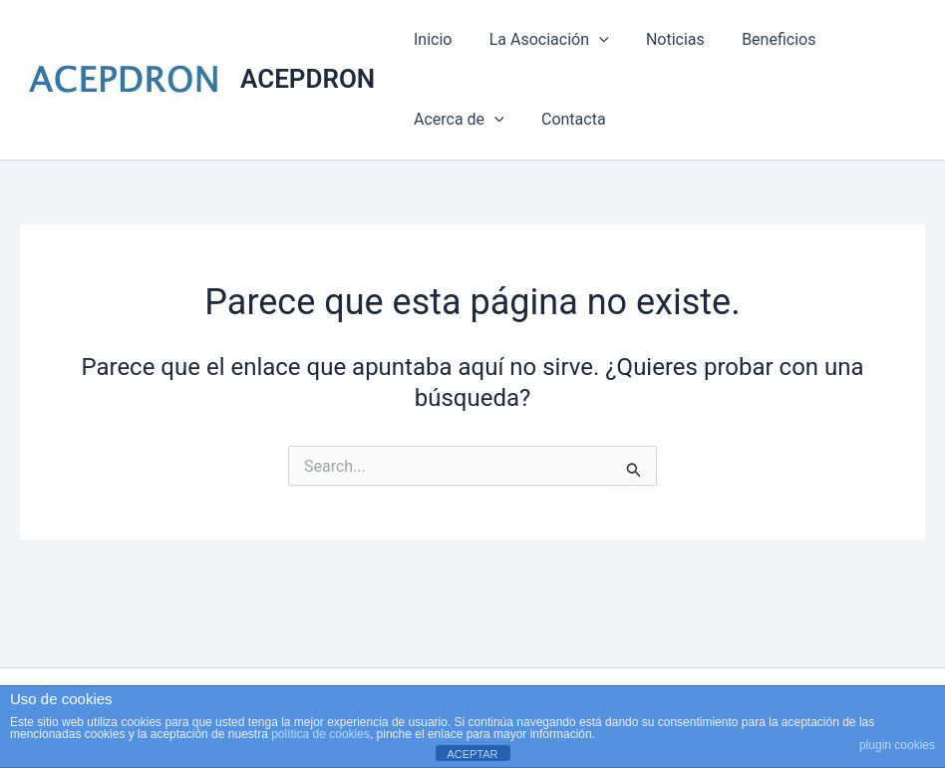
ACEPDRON (307, 79)
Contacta (565, 119)
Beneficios (760, 39)
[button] (591, 40)
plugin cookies (897, 745)
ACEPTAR (472, 754)
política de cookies (320, 734)
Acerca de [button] (456, 120)
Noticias (662, 39)
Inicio (430, 39)
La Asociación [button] (541, 40)
